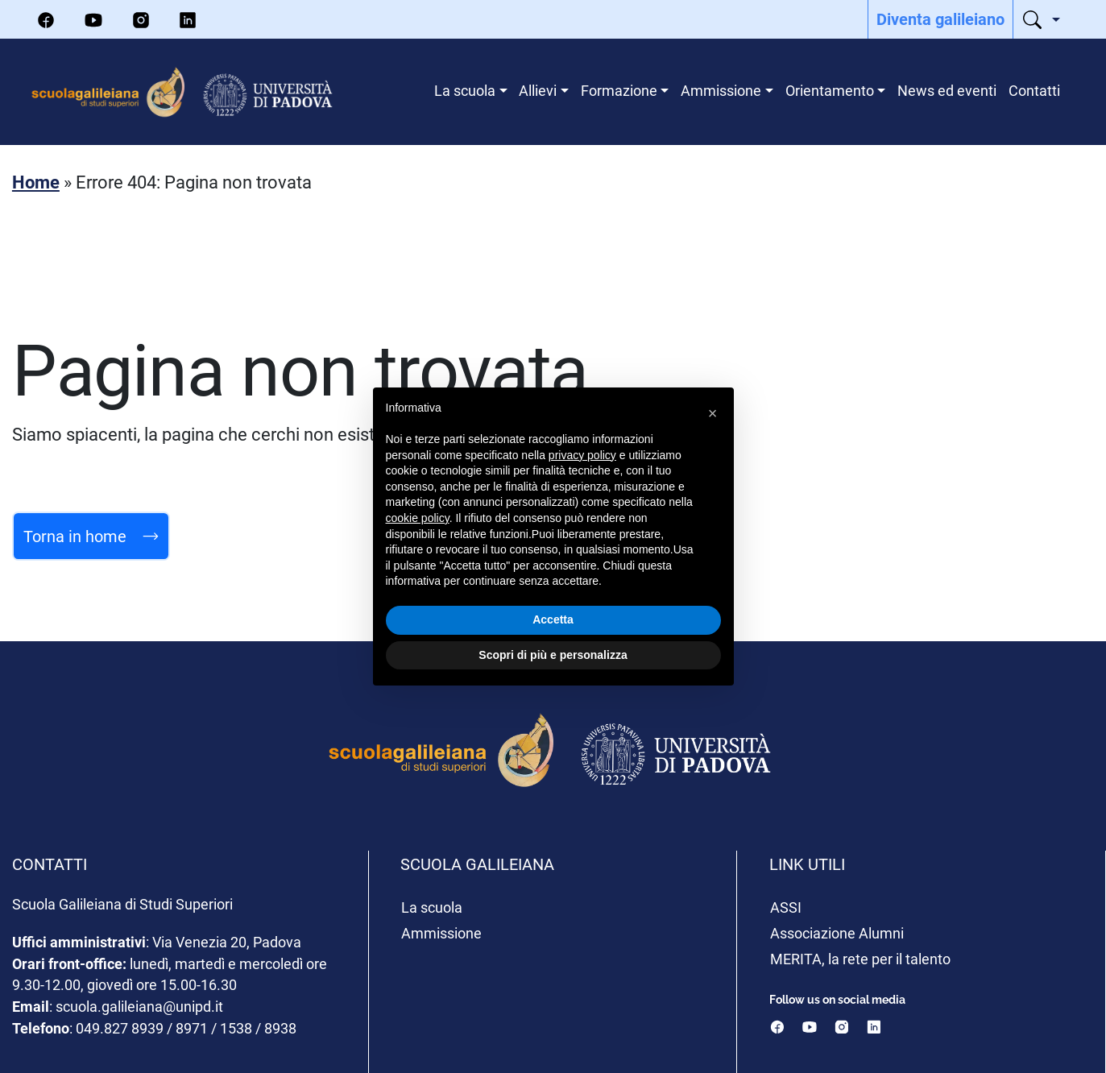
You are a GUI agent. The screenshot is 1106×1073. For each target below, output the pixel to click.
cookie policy (417, 518)
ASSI (786, 907)
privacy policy (582, 455)
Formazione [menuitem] (619, 90)
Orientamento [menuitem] (829, 90)
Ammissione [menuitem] (721, 90)
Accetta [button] (553, 619)
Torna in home (91, 535)
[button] (713, 413)
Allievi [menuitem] (538, 90)
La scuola (431, 907)
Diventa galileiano (940, 18)
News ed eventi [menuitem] (946, 90)
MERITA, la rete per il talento (860, 958)
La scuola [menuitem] (464, 90)
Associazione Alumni (837, 932)
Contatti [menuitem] (1034, 90)
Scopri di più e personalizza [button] (552, 654)
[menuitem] (940, 19)
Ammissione (441, 932)
